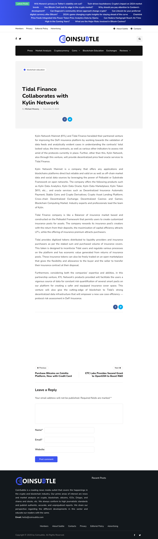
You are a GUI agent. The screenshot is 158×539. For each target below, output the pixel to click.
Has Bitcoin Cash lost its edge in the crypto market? (68, 7)
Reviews (124, 50)
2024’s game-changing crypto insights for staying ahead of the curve (95, 14)
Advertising (56, 28)
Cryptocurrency (61, 50)
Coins (74, 50)
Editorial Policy (41, 28)
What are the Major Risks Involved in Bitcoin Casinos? (100, 21)
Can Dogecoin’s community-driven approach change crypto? (78, 11)
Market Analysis (43, 50)
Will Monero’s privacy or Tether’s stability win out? (58, 3)
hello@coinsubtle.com (33, 517)
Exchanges (111, 50)
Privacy (29, 28)
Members (19, 28)
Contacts (137, 28)
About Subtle (122, 28)
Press (30, 50)
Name (39, 430)
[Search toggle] (140, 39)
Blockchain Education (93, 50)
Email (38, 439)
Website (39, 449)
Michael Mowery (32, 109)
